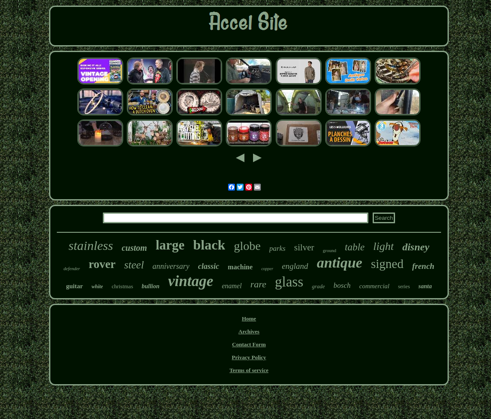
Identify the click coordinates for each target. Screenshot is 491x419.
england (295, 266)
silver (304, 247)
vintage (190, 281)
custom (134, 248)
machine (240, 267)
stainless (90, 245)
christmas (122, 286)
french (423, 266)
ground (329, 250)
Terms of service (249, 370)
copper (267, 268)
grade (318, 286)
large (170, 245)
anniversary (170, 266)
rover (102, 264)
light (383, 246)
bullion (150, 286)
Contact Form (249, 344)
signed (387, 264)
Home (249, 318)
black (209, 245)
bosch (342, 285)
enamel (231, 286)
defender (72, 268)
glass (289, 282)
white (97, 286)
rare (258, 284)
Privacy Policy (249, 357)
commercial (374, 286)
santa (425, 286)
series (404, 286)
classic (208, 266)
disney (415, 247)
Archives (248, 331)
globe (247, 246)
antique (339, 263)
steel (134, 265)
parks (277, 248)
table (354, 247)
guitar (74, 286)
